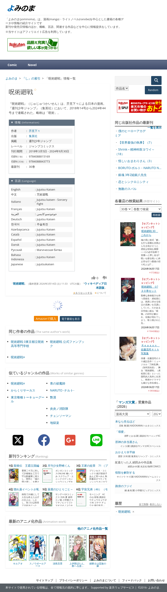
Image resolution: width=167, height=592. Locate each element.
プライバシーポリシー (73, 580)
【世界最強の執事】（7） (136, 142)
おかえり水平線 (125, 452)
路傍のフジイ (123, 486)
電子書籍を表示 (71, 319)
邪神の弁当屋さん (126, 442)
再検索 (156, 215)
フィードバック (132, 580)
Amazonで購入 (46, 319)
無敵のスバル (127, 189)
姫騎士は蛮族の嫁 (97, 565)
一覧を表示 (154, 127)
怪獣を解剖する (125, 472)
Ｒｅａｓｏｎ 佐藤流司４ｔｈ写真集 (150, 349)
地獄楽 (54, 423)
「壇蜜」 (121, 432)
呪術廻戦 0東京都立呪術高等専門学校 (27, 344)
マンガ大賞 (127, 402)
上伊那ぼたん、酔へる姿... (77, 565)
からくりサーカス (23, 390)
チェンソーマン (60, 416)
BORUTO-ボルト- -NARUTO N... (140, 168)
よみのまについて (105, 580)
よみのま (153, 587)
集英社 (33, 136)
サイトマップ (44, 580)
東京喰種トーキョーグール (27, 399)
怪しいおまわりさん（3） (136, 161)
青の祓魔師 (57, 383)
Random (153, 90)
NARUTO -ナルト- (62, 390)
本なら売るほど (125, 421)
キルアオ (18, 563)
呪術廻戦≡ (18, 357)
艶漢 (53, 397)
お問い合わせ (156, 580)
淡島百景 (57, 563)
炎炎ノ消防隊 (59, 408)
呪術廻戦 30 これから (149, 233)
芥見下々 (34, 131)
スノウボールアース (37, 565)
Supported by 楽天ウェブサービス (112, 587)
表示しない (156, 504)
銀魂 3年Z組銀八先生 (132, 175)
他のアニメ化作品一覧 (92, 528)
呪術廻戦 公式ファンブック (67, 344)
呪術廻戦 (18, 283)
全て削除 (144, 504)
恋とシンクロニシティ (133, 182)
